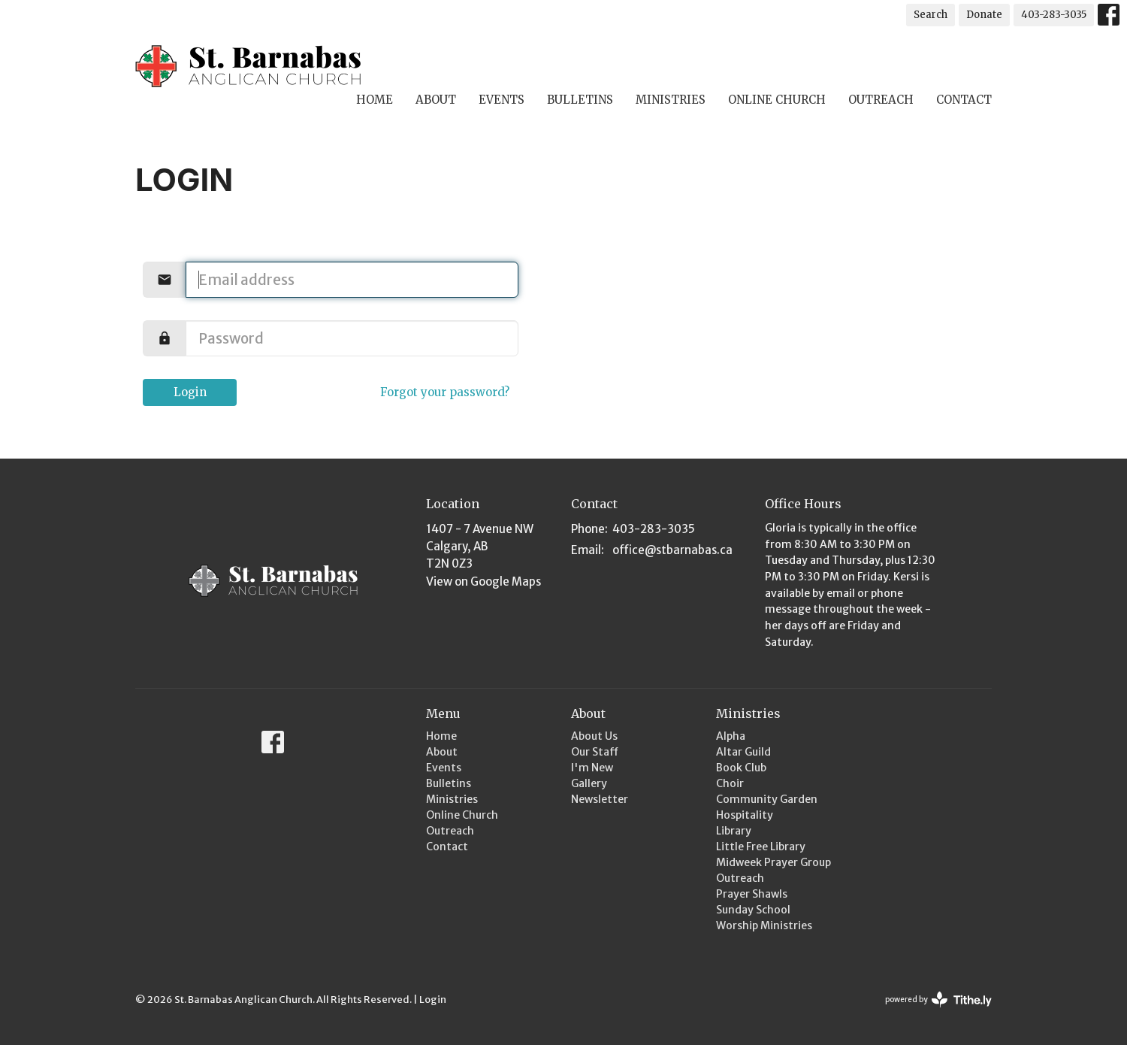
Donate (984, 14)
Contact (964, 99)
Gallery (589, 783)
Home (374, 99)
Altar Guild (743, 752)
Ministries (671, 99)
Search (930, 14)
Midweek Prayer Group (773, 862)
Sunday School (753, 909)
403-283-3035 (1053, 14)
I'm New (592, 767)
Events (501, 99)
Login (190, 392)
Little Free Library (760, 846)
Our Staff (594, 752)
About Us (594, 736)
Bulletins (580, 99)
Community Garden (766, 799)
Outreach (881, 99)
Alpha (730, 736)
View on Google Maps (483, 581)
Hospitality (744, 815)
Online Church (777, 99)
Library (733, 831)
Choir (730, 783)
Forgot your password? (444, 392)
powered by (938, 999)
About (435, 99)
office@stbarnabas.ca (672, 550)
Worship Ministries (764, 925)
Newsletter (599, 799)
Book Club (741, 767)
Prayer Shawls (751, 894)
